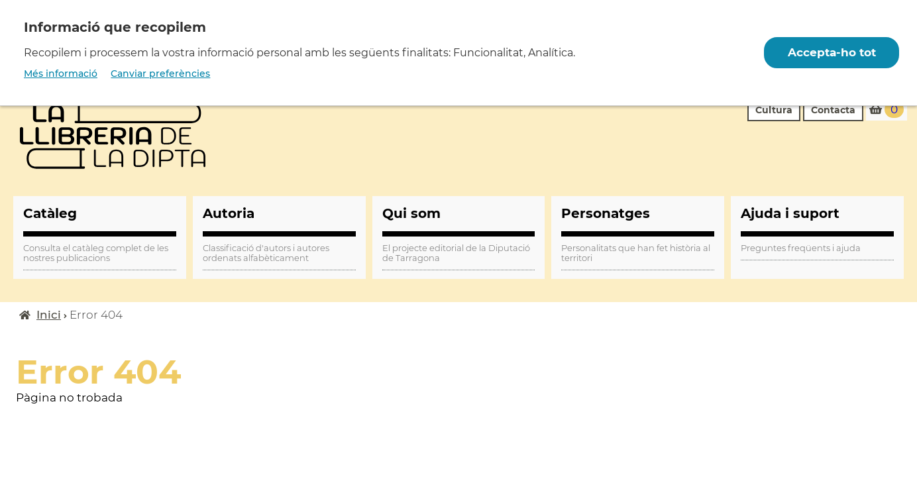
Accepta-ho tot (831, 52)
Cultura (773, 110)
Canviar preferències (160, 73)
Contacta (833, 110)
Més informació (60, 73)
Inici (48, 314)
